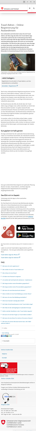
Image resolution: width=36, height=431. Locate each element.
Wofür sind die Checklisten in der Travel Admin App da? (17, 307)
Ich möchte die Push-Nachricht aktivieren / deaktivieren (17, 276)
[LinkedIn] (5, 331)
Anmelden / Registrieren (10, 82)
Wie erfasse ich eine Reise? (9, 269)
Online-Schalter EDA (7, 345)
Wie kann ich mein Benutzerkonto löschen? (13, 286)
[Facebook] (2, 331)
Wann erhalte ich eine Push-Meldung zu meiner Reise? (16, 289)
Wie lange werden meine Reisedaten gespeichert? (15, 279)
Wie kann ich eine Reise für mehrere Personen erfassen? (17, 314)
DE (24, 2)
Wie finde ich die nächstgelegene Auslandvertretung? (16, 303)
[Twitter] (4, 331)
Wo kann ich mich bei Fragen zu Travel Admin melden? (17, 310)
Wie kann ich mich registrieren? (10, 262)
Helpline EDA (5, 400)
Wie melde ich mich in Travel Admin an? (13, 265)
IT (27, 2)
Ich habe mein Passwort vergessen (11, 272)
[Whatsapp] (9, 331)
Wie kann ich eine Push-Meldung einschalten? (14, 293)
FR (30, 2)
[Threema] (7, 331)
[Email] (11, 331)
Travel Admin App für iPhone (10, 250)
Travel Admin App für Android (10, 253)
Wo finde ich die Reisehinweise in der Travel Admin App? (17, 300)
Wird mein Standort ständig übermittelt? (13, 296)
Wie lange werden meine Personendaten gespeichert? (16, 282)
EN (34, 2)
